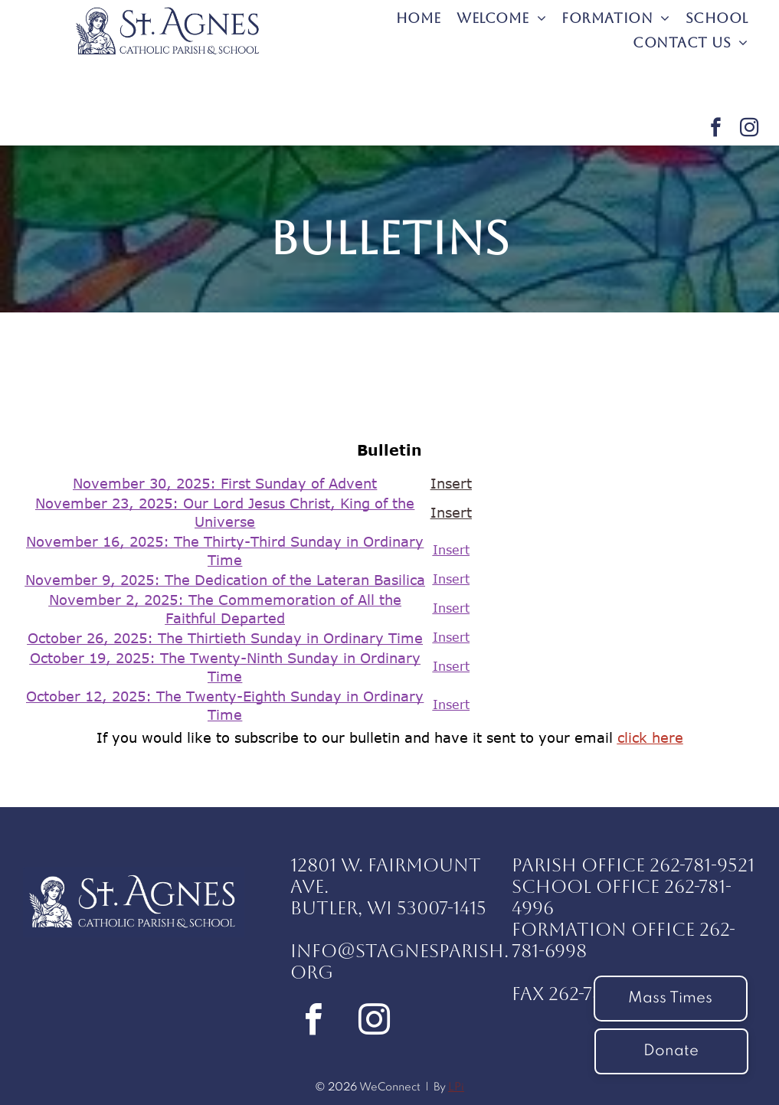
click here (650, 737)
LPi (456, 1087)
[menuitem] (418, 17)
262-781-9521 (702, 865)
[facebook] (716, 129)
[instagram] (749, 129)
